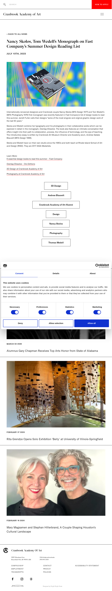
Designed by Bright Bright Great (52, 586)
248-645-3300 (44, 559)
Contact (47, 566)
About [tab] (93, 273)
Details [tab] (56, 273)
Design (56, 214)
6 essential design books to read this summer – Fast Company (34, 159)
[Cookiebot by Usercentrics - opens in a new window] (97, 266)
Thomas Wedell (56, 242)
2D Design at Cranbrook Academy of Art (24, 169)
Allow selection (56, 323)
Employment (17, 569)
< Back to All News (17, 34)
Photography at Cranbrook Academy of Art (25, 174)
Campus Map (17, 566)
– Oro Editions (21, 164)
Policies (47, 572)
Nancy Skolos (56, 223)
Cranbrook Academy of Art (22, 14)
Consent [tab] (19, 273)
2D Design (56, 185)
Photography (56, 233)
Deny (20, 323)
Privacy (47, 569)
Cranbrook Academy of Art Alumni (56, 204)
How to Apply (101, 4)
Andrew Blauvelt (56, 195)
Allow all (92, 323)
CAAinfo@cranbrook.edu (47, 557)
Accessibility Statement (87, 566)
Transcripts (17, 572)
